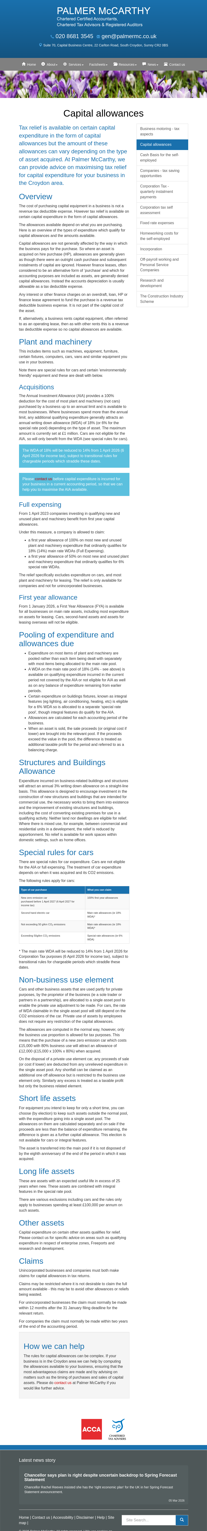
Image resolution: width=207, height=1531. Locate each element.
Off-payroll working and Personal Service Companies (159, 264)
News (153, 64)
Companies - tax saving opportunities (160, 173)
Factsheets (98, 64)
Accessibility (63, 1517)
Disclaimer (85, 1517)
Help (101, 1517)
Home (31, 64)
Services (76, 64)
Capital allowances (156, 144)
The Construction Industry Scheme (161, 299)
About (52, 64)
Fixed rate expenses (157, 223)
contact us (43, 479)
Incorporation (151, 249)
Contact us (177, 64)
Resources (128, 64)
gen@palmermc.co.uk (129, 36)
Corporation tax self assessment (156, 210)
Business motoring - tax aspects (160, 131)
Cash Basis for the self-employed (159, 157)
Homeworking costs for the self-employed (159, 236)
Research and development (152, 283)
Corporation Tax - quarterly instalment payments (156, 191)
